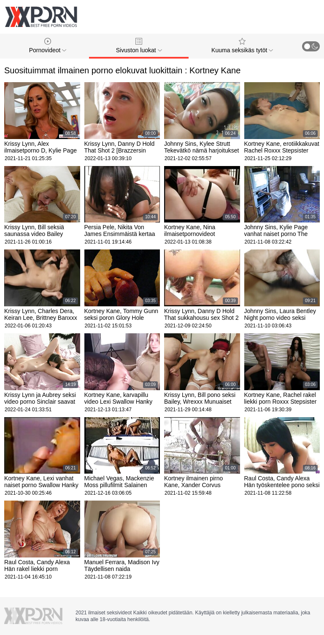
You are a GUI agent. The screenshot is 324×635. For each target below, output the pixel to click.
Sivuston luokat (139, 46)
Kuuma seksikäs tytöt (242, 46)
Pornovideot (48, 46)
